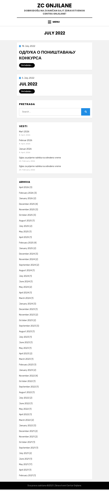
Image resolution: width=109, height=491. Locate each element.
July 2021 (24, 453)
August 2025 (25, 220)
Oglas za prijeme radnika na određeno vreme (40, 157)
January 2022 (26, 425)
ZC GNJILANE (54, 5)
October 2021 (25, 442)
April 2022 (24, 414)
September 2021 (27, 448)
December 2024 (27, 254)
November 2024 (27, 259)
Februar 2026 (25, 140)
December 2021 (26, 431)
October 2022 (26, 381)
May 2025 (24, 231)
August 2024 (25, 270)
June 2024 (24, 281)
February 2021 (26, 475)
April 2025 (24, 237)
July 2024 (24, 276)
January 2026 (26, 198)
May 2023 (24, 348)
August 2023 (25, 331)
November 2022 (27, 376)
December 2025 (27, 204)
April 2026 (24, 187)
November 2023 (27, 315)
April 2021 (24, 470)
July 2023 (24, 337)
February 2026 (26, 193)
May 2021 (23, 464)
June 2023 (24, 342)
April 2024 (24, 292)
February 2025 (26, 242)
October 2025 (26, 215)
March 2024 (25, 298)
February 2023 (26, 364)
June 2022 (24, 403)
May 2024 (24, 287)
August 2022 (25, 392)
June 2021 (24, 459)
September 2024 (27, 265)
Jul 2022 (28, 84)
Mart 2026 (24, 131)
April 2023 (24, 353)
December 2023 (27, 309)
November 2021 (26, 436)
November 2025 (27, 209)
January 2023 (26, 370)
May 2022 (24, 409)
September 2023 (27, 326)
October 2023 (26, 320)
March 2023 (25, 359)
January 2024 (26, 304)
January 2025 (26, 248)
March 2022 (25, 420)
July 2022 (24, 398)
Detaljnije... (27, 65)
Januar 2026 (25, 149)
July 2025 (24, 226)
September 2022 (27, 387)
